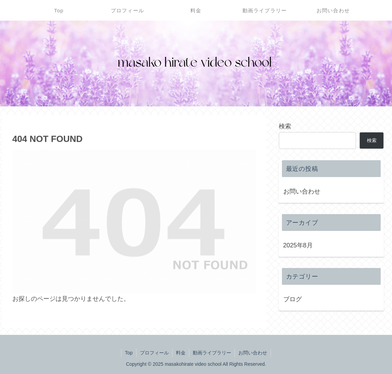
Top (129, 352)
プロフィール (154, 352)
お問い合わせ (301, 191)
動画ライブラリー (212, 352)
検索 (285, 126)
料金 (181, 352)
